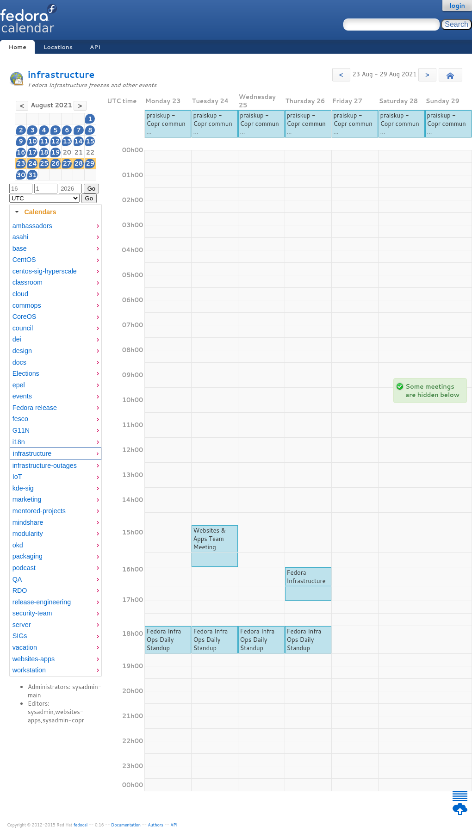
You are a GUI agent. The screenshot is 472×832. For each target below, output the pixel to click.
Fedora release (34, 407)
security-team (32, 613)
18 (44, 152)
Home (17, 47)
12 (55, 141)
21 (79, 152)
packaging (27, 556)
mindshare (27, 522)
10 (32, 141)
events (22, 396)
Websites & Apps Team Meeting (209, 538)
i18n (18, 442)
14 (78, 141)
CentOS (24, 259)
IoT (17, 476)
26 (55, 163)
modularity (27, 533)
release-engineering (41, 602)
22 (90, 152)
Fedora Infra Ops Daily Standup (164, 639)
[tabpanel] (55, 448)
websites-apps (33, 659)
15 (90, 141)
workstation (29, 670)
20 (66, 152)
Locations (58, 47)
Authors (155, 825)
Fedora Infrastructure (306, 576)
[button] (341, 74)
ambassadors (32, 226)
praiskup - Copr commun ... (166, 123)
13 (66, 141)
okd (17, 545)
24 (32, 163)
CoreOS (24, 316)
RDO (19, 590)
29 (90, 163)
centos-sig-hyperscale (44, 271)
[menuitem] (55, 226)
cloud (20, 294)
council (22, 328)
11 (44, 141)
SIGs (19, 636)
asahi (20, 237)
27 (66, 163)
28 (79, 163)
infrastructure (61, 74)
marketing (27, 499)
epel (18, 385)
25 (44, 163)
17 (32, 152)
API (95, 47)
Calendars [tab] (34, 212)
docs (19, 362)
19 (55, 152)
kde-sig (23, 488)
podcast (24, 567)
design (22, 350)
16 (21, 152)
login (457, 5)
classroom (27, 282)
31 (32, 175)
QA (17, 579)
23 (21, 163)
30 (21, 175)
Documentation (126, 825)
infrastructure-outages (44, 465)
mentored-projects (39, 511)
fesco (20, 418)
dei (16, 339)
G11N (21, 430)
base (19, 248)
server (21, 624)
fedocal (81, 825)
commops (26, 305)
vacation (24, 647)
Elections (25, 373)
